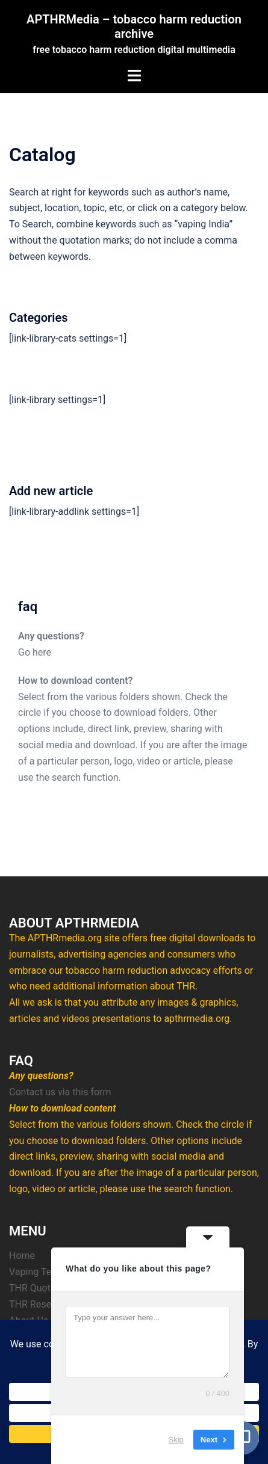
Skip (176, 1439)
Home (22, 1255)
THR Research (39, 1304)
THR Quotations (43, 1288)
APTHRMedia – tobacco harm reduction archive (134, 26)
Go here (34, 652)
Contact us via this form (60, 1092)
